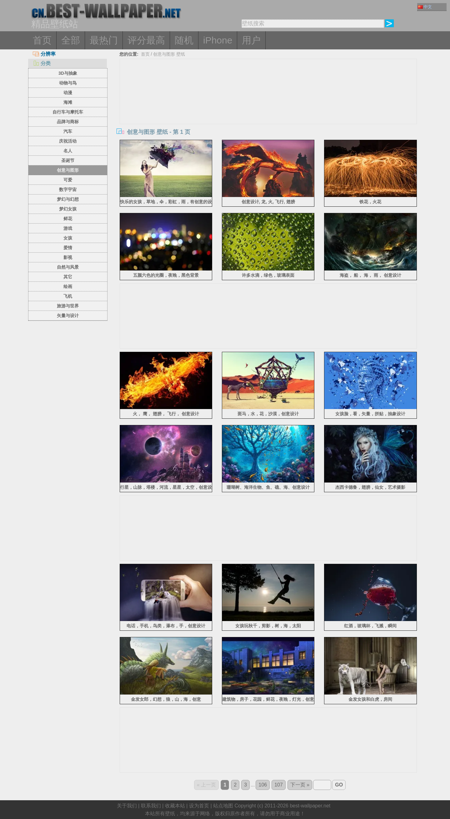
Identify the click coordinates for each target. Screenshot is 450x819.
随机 (184, 40)
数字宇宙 (68, 189)
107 (278, 784)
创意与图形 (68, 170)
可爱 (67, 179)
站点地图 (223, 805)
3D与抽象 (67, 73)
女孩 (67, 237)
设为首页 (199, 805)
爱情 (67, 247)
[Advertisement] (268, 106)
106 (262, 784)
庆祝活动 (68, 141)
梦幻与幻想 (68, 199)
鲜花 (67, 218)
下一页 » (299, 784)
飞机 (67, 296)
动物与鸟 (68, 82)
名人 (67, 150)
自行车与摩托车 (67, 111)
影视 (67, 257)
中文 (425, 6)
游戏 (67, 228)
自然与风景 (68, 267)
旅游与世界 (68, 305)
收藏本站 (175, 805)
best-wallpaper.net (310, 805)
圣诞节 (67, 160)
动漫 (67, 92)
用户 (251, 40)
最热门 (104, 40)
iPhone (217, 40)
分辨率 (44, 54)
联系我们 (151, 805)
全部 (70, 40)
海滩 (67, 102)
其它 (67, 276)
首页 (42, 40)
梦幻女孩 (68, 208)
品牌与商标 (68, 121)
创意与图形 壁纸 (169, 54)
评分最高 (146, 40)
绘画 (67, 286)
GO (339, 784)
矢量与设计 (68, 315)
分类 (42, 63)
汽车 (67, 131)
